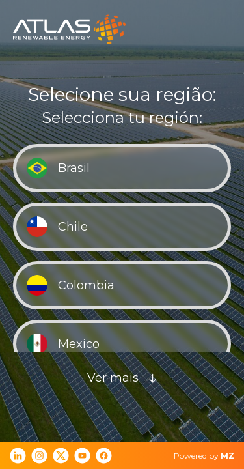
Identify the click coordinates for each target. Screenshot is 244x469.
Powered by (204, 456)
